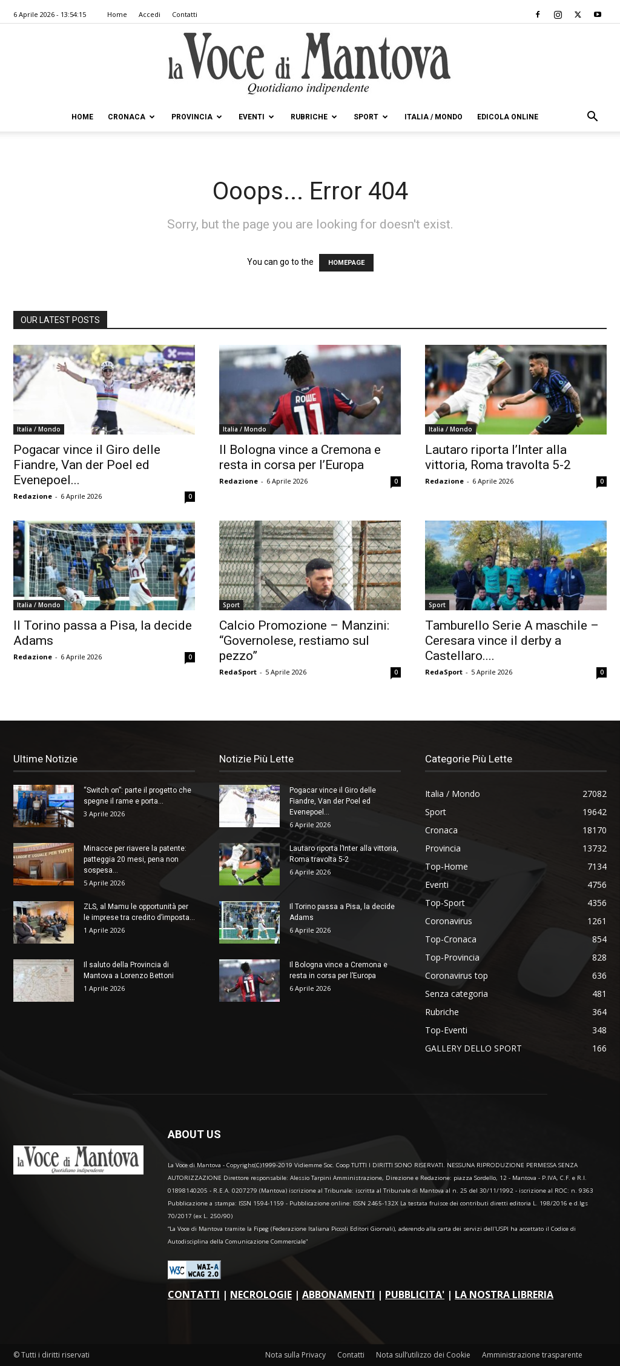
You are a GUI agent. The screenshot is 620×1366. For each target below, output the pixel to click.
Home (117, 14)
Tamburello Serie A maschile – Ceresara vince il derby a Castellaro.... (512, 640)
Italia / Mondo (433, 117)
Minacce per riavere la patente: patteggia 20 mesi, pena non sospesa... (135, 859)
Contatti (184, 14)
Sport (371, 117)
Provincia (196, 117)
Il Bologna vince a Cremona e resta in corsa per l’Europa (300, 457)
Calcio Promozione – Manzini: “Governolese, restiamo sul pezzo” (304, 640)
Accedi (149, 14)
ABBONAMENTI (338, 1294)
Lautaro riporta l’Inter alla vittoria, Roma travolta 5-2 (498, 457)
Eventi (256, 117)
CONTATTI (194, 1294)
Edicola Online (507, 117)
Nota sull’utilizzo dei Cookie (423, 1355)
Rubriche (314, 117)
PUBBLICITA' (414, 1294)
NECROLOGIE (261, 1294)
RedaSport (238, 671)
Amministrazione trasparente (532, 1355)
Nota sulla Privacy (295, 1355)
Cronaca (131, 117)
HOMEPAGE (346, 263)
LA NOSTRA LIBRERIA (504, 1294)
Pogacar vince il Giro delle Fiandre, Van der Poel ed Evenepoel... (86, 464)
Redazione (32, 496)
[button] (592, 118)
